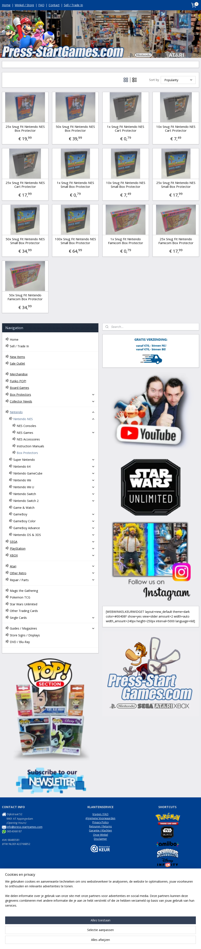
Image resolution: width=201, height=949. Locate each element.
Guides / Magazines (52, 628)
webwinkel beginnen (112, 941)
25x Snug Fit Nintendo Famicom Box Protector (176, 241)
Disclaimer (100, 839)
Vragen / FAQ (100, 814)
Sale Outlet (17, 363)
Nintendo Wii (54, 480)
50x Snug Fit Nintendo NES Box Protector (75, 128)
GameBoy (54, 514)
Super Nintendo (54, 460)
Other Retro (52, 573)
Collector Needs (52, 401)
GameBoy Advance (54, 528)
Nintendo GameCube (54, 473)
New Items (17, 357)
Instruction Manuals (30, 446)
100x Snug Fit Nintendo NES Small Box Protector (75, 241)
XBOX (52, 555)
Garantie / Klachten (100, 830)
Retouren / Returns (100, 826)
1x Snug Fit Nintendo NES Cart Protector (125, 128)
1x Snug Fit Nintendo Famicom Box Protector (125, 241)
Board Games (19, 388)
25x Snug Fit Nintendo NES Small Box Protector (175, 184)
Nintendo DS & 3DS (54, 535)
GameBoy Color (54, 521)
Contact (54, 5)
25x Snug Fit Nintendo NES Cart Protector (25, 184)
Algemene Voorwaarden (100, 818)
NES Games (56, 433)
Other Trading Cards (24, 611)
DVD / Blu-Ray (20, 642)
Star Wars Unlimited (23, 604)
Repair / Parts (52, 580)
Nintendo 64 (54, 466)
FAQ (41, 5)
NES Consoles (26, 426)
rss (95, 941)
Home (6, 5)
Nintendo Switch (54, 494)
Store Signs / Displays (25, 635)
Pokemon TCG (20, 597)
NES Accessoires (28, 439)
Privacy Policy (100, 822)
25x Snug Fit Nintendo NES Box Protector (25, 128)
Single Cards (52, 618)
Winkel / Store (24, 5)
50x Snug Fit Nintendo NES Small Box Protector (25, 241)
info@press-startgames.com (24, 827)
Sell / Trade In (73, 5)
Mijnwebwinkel (149, 941)
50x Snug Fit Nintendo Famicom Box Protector (25, 297)
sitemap (86, 941)
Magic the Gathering (24, 591)
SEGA (52, 542)
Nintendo (52, 412)
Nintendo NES (54, 419)
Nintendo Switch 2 (54, 501)
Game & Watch (23, 508)
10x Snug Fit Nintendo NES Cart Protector (175, 128)
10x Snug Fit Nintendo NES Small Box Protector (125, 184)
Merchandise (19, 374)
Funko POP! (18, 381)
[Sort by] (178, 79)
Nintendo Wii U (54, 487)
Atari (52, 566)
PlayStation (52, 548)
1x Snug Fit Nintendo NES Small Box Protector (75, 184)
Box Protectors (52, 394)
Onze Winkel (100, 835)
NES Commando (11, 920)
